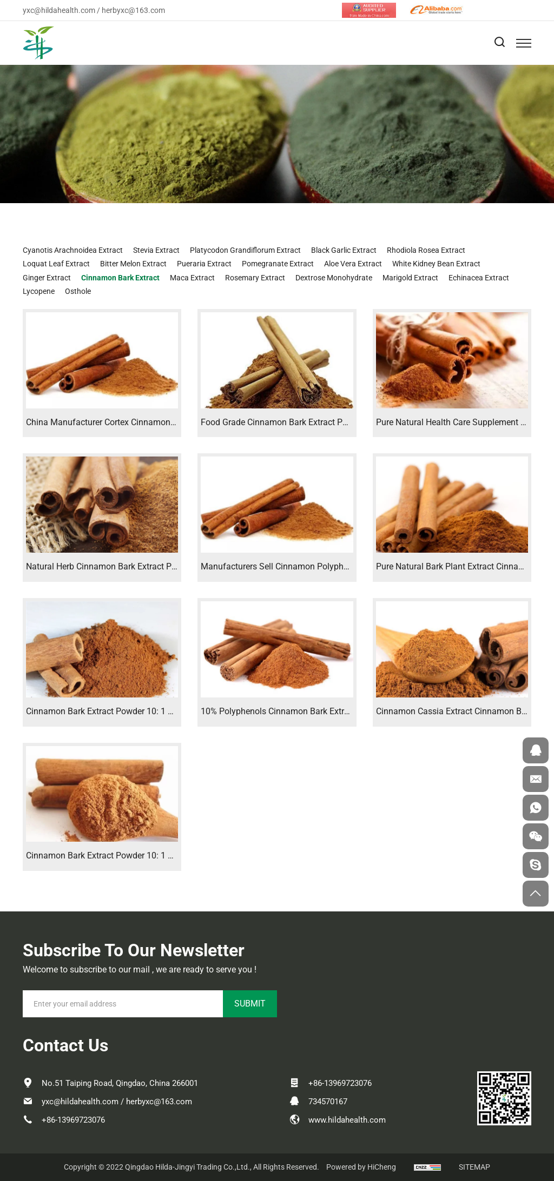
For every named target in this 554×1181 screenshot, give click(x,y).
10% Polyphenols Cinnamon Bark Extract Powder (294, 711)
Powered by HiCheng (361, 1167)
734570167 (327, 1101)
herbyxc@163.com (133, 10)
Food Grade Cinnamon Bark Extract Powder (283, 422)
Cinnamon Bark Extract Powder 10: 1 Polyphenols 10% (129, 855)
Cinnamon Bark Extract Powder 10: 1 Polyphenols (120, 711)
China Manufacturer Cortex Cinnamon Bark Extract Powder (137, 422)
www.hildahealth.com (347, 1120)
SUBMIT (250, 1003)
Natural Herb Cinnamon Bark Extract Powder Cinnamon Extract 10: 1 (156, 566)
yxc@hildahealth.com (59, 10)
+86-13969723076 (73, 1120)
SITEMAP (474, 1167)
